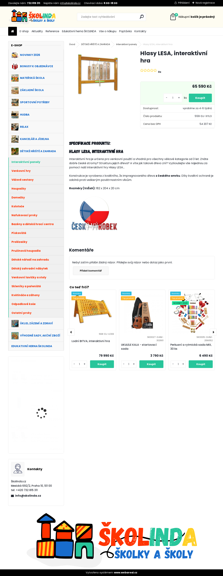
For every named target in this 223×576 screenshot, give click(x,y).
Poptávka (125, 31)
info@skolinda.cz (70, 3)
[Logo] (32, 17)
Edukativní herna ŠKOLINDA (79, 31)
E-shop (24, 31)
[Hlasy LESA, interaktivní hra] (99, 74)
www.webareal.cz (125, 572)
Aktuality (37, 31)
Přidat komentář (91, 270)
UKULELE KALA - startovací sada (139, 347)
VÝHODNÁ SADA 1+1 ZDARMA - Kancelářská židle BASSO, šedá (45, 379)
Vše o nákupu (107, 31)
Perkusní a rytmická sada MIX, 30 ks (191, 347)
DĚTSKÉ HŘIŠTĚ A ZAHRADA (95, 44)
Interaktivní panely (126, 44)
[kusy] (172, 98)
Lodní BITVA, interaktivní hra (91, 341)
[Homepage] (12, 31)
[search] (142, 17)
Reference (52, 31)
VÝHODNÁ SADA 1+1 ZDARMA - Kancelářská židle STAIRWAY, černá (45, 438)
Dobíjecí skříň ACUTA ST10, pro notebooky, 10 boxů (45, 409)
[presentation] (71, 332)
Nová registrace (205, 3)
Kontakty (140, 31)
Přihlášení (184, 3)
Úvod (72, 44)
